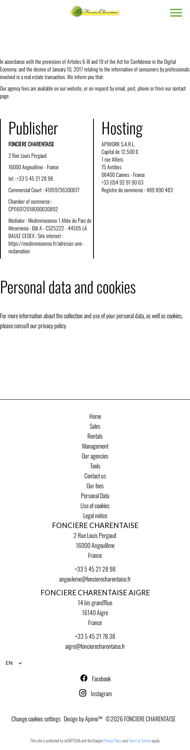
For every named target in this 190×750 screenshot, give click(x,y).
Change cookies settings (36, 718)
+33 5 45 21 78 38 (95, 636)
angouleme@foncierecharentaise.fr (95, 578)
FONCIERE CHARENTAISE (95, 525)
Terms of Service (140, 740)
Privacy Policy (112, 740)
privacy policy (52, 325)
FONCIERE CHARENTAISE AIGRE (95, 592)
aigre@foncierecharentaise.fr (95, 646)
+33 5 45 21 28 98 (35, 178)
